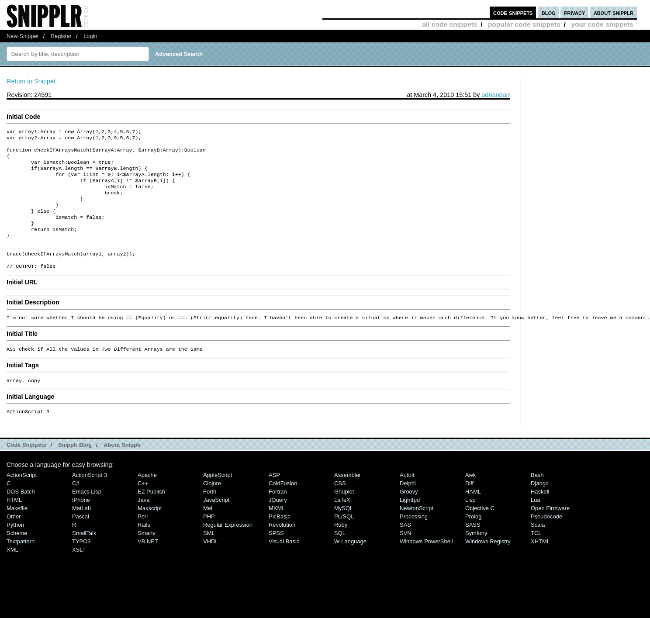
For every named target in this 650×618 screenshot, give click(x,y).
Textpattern (21, 565)
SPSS (276, 556)
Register (61, 36)
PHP (209, 540)
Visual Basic (284, 565)
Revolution (282, 548)
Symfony (476, 556)
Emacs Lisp (86, 515)
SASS (473, 548)
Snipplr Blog (75, 468)
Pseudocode (546, 540)
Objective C (479, 531)
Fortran (278, 515)
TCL (536, 556)
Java (143, 523)
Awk (470, 498)
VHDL (210, 565)
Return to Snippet (31, 81)
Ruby (340, 548)
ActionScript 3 (89, 498)
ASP (274, 498)
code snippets (513, 12)
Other (14, 540)
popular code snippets (524, 24)
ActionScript (22, 498)
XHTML (540, 565)
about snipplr (613, 12)
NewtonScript (416, 531)
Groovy (409, 515)
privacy (574, 12)
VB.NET (148, 565)
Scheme (17, 556)
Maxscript (150, 531)
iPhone (81, 523)
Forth (209, 515)
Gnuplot (344, 515)
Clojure (212, 507)
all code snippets (449, 24)
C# (76, 507)
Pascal (80, 540)
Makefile (17, 531)
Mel (207, 531)
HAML (473, 515)
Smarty (147, 556)
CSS (340, 507)
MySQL (343, 531)
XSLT (79, 573)
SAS (405, 548)
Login (90, 36)
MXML (277, 531)
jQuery (278, 523)
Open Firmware (550, 531)
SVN (405, 556)
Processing (414, 540)
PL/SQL (344, 540)
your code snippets (602, 24)
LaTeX (342, 523)
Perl (143, 540)
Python (15, 548)
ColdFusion (283, 507)
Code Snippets (26, 468)
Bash (537, 498)
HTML (14, 523)
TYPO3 (81, 565)
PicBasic (279, 540)
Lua (535, 523)
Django (540, 507)
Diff (469, 507)
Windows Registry (488, 565)
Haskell (540, 515)
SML (209, 556)
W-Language (350, 565)
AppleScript (217, 498)
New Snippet (22, 36)
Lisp (470, 523)
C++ (143, 507)
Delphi (408, 507)
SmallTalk (84, 556)
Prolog (473, 540)
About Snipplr (122, 468)
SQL (340, 556)
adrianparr (495, 94)
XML (12, 573)
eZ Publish (151, 515)
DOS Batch (21, 515)
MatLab (81, 531)
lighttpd (410, 523)
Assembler (347, 498)
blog (549, 12)
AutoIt (407, 498)
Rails (144, 548)
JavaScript (216, 523)
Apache (147, 498)
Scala (538, 548)
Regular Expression (227, 548)
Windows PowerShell (426, 565)
